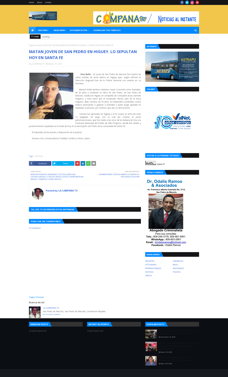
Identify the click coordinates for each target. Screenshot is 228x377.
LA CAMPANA (48, 373)
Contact (48, 2)
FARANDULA (178, 261)
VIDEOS (148, 275)
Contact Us (194, 373)
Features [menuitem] (43, 30)
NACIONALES (178, 268)
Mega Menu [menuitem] (59, 30)
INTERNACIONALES (153, 268)
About (39, 2)
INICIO (175, 264)
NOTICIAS (47, 45)
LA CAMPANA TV (37, 64)
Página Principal (35, 45)
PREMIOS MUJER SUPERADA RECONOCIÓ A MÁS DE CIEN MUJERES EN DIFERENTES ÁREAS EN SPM (178, 346)
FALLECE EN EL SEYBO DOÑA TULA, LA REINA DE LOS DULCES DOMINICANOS (176, 359)
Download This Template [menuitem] (107, 30)
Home (31, 2)
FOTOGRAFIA (150, 264)
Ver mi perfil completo (51, 314)
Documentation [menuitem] (78, 30)
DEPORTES (150, 261)
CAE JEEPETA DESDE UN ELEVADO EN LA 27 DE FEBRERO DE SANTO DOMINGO (178, 332)
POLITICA (177, 272)
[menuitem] (32, 30)
